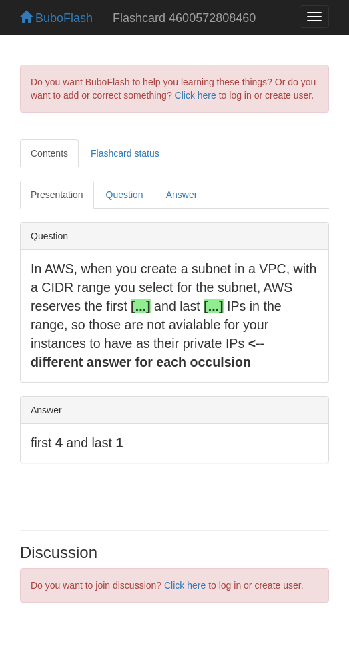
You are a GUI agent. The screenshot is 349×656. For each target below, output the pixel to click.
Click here (195, 95)
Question (124, 194)
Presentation (57, 194)
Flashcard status (125, 153)
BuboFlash (56, 18)
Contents (49, 153)
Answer (182, 194)
